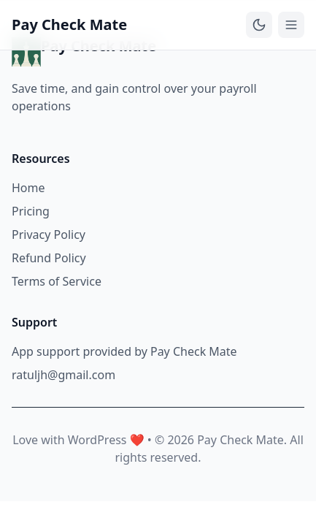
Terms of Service (56, 281)
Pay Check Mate (69, 24)
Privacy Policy (48, 234)
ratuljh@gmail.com (63, 375)
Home (28, 188)
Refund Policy (49, 258)
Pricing (31, 211)
